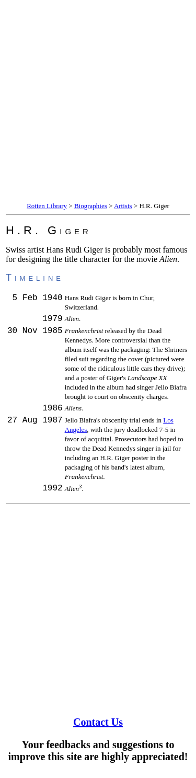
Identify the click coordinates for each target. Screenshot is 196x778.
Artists (123, 206)
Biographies (90, 206)
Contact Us (98, 727)
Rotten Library (47, 206)
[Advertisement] (98, 102)
